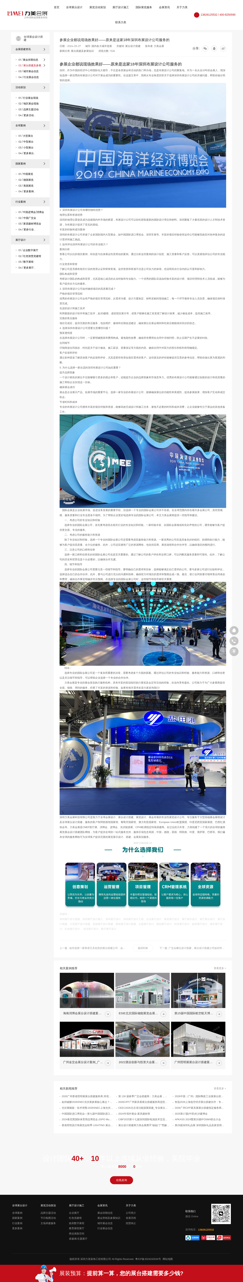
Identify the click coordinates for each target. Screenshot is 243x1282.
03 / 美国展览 (26, 185)
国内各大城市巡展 (102, 46)
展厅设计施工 (120, 7)
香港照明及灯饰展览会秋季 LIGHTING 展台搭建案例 (87, 1144)
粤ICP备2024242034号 (148, 1259)
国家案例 (30, 163)
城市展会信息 (105, 1223)
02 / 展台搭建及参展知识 (31, 65)
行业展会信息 (105, 1228)
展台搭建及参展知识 (82, 50)
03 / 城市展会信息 (28, 71)
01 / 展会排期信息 (28, 59)
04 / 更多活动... (26, 115)
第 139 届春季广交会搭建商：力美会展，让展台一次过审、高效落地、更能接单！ (144, 1115)
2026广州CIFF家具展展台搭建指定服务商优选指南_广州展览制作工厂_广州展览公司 (200, 1127)
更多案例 (17, 1228)
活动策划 (30, 87)
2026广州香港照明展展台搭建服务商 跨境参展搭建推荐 (87, 1115)
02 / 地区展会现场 (28, 103)
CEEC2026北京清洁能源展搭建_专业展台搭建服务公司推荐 (144, 1127)
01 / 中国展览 (25, 173)
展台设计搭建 (133, 46)
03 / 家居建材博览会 (29, 223)
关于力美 (182, 7)
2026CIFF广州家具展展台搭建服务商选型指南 (144, 1121)
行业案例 (30, 201)
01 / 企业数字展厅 (28, 250)
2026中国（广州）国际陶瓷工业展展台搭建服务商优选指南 (200, 1115)
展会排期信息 (105, 1213)
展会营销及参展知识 (108, 1218)
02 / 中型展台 (26, 141)
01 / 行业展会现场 (28, 97)
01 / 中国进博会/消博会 (31, 212)
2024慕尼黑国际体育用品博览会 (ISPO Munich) (87, 1138)
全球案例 (30, 125)
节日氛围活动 (48, 1218)
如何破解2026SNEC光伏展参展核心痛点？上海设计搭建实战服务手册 (87, 1121)
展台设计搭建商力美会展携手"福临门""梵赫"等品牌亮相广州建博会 (144, 1144)
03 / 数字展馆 (26, 261)
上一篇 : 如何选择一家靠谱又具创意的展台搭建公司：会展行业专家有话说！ (93, 948)
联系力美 (120, 22)
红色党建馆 (75, 1218)
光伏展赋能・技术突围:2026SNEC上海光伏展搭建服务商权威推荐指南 (87, 1127)
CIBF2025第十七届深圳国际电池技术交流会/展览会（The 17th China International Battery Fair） (144, 1138)
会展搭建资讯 (30, 49)
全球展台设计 (74, 7)
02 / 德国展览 (26, 179)
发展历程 (131, 1218)
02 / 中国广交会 (27, 218)
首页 (56, 7)
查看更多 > (220, 987)
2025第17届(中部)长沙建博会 (191, 1132)
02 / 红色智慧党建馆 (29, 256)
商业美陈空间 (76, 1233)
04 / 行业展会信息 (28, 77)
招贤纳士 (131, 1223)
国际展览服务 (144, 7)
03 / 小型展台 (26, 147)
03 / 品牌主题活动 (28, 109)
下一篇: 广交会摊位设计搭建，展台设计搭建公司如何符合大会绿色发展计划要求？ (193, 948)
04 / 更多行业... (26, 229)
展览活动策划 (97, 7)
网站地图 (168, 1259)
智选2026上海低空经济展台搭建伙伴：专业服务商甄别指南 (200, 1121)
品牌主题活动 (48, 1213)
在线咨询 (121, 1180)
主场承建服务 (48, 1223)
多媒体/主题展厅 (78, 1238)
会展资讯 (164, 7)
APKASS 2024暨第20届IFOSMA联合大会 (198, 1138)
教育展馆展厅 (76, 1228)
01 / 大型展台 (25, 135)
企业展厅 (74, 1213)
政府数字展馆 (76, 1223)
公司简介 (131, 1213)
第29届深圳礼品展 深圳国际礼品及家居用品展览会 (200, 1144)
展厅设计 (30, 239)
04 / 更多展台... (26, 153)
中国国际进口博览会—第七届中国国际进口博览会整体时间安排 (87, 1132)
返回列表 (143, 948)
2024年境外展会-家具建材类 (134, 1132)
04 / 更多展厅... (26, 267)
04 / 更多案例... (26, 191)
